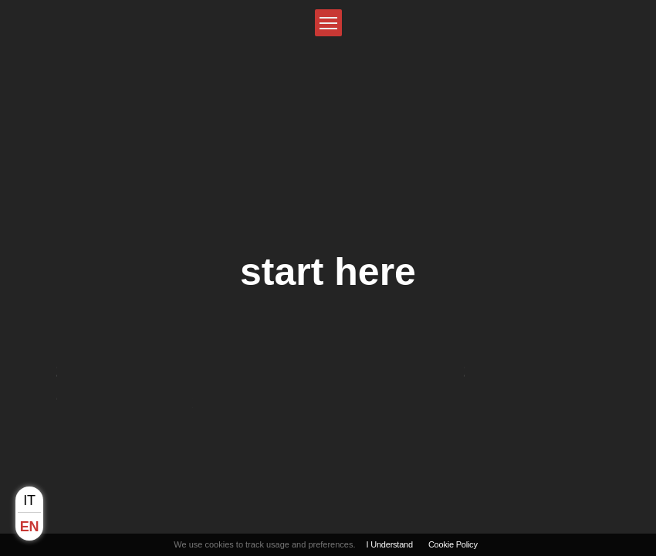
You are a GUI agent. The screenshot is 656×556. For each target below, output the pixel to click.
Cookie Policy (453, 544)
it (29, 500)
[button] (328, 23)
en (29, 526)
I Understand (390, 544)
